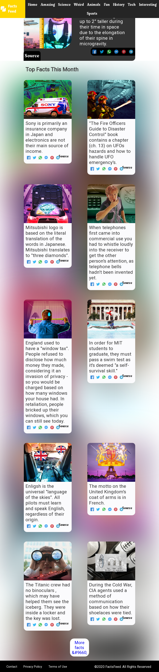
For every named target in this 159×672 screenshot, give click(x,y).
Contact (11, 666)
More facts (79, 645)
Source (32, 56)
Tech (132, 4)
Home (32, 4)
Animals (93, 4)
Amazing (48, 4)
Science (64, 4)
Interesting (148, 4)
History (119, 4)
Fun (107, 4)
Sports (92, 13)
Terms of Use (57, 666)
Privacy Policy (32, 666)
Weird (79, 4)
